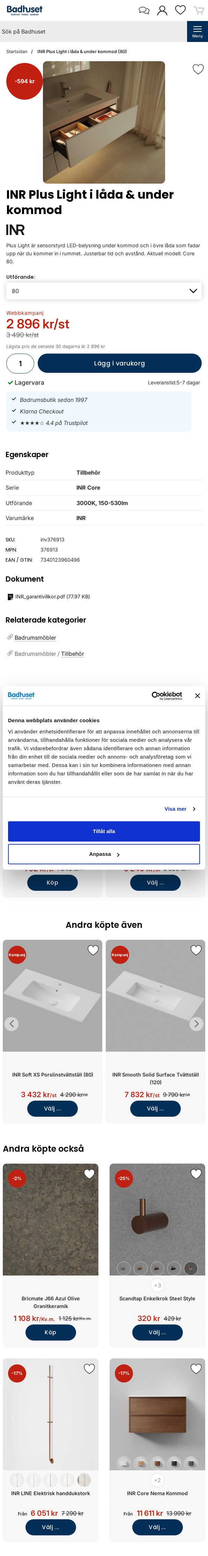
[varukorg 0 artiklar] (199, 10)
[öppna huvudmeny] (197, 31)
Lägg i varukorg (91, 366)
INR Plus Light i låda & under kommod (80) (81, 51)
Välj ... (155, 883)
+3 (157, 1285)
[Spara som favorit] (93, 950)
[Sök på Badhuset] (93, 31)
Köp (52, 883)
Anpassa (104, 854)
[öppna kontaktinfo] (143, 10)
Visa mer (175, 809)
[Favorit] (198, 69)
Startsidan (17, 51)
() (48, 597)
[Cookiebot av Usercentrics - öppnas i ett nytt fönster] (151, 696)
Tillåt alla (104, 831)
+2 (157, 1480)
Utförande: (20, 276)
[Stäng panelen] (197, 696)
